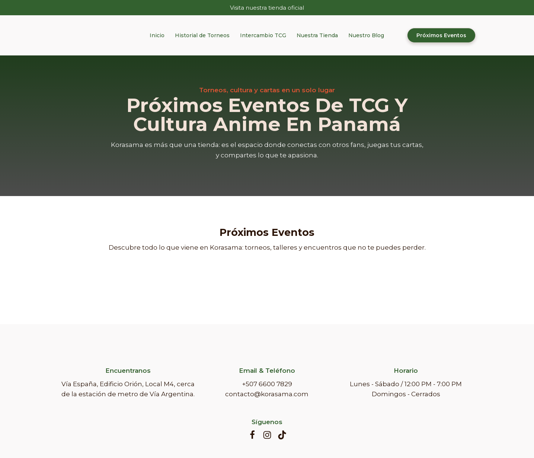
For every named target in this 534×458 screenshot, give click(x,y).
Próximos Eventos (441, 35)
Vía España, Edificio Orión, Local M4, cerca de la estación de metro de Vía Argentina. (128, 389)
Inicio (157, 35)
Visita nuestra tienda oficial (267, 7)
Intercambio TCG (263, 35)
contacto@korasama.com (266, 394)
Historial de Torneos (202, 35)
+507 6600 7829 (267, 384)
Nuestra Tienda (317, 35)
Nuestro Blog (366, 35)
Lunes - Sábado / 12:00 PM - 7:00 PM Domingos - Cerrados (406, 389)
